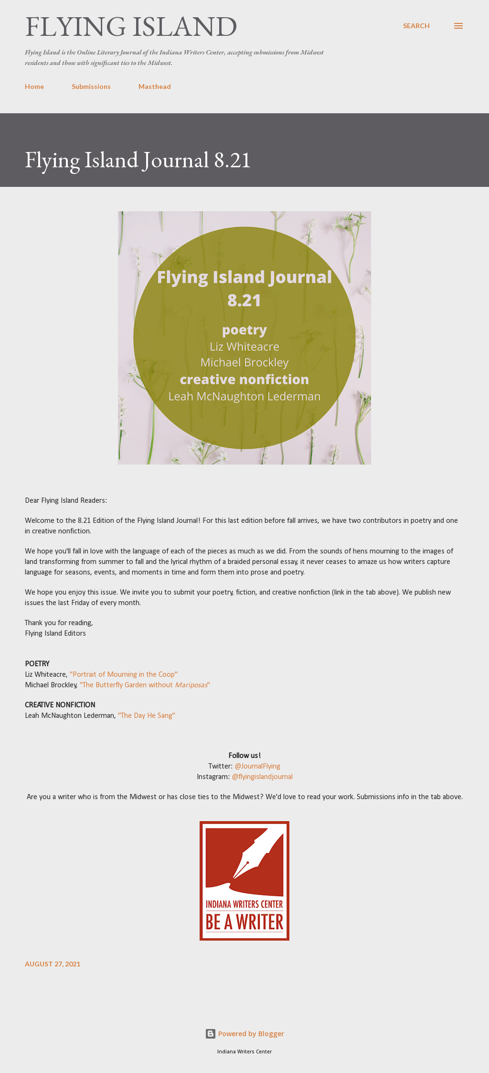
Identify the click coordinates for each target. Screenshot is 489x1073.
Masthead (154, 86)
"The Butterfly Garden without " (145, 685)
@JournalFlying (256, 766)
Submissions (91, 86)
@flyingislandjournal (261, 777)
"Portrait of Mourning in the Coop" (124, 675)
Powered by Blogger (244, 1033)
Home (34, 86)
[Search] (416, 25)
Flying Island (131, 25)
